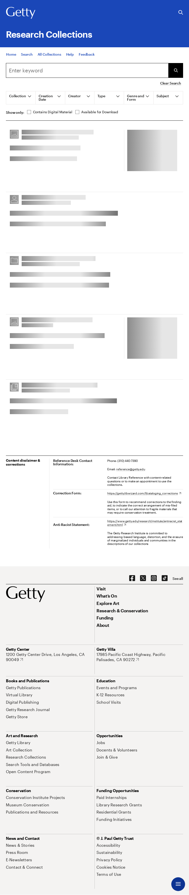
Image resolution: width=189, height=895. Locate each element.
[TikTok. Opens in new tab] (165, 578)
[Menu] (178, 884)
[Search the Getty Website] (180, 12)
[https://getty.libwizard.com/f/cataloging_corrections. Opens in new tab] (144, 493)
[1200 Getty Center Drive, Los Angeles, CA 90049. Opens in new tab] (49, 657)
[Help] (70, 55)
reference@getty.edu (130, 469)
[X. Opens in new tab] (143, 578)
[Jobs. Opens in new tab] (100, 742)
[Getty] (20, 13)
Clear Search (170, 83)
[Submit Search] (175, 70)
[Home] (11, 55)
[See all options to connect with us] (178, 578)
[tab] (21, 97)
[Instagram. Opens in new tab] (154, 578)
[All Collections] (49, 55)
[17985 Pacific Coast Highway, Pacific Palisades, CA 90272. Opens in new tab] (139, 657)
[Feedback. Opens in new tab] (87, 55)
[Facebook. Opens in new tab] (132, 578)
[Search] (26, 55)
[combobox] (87, 70)
